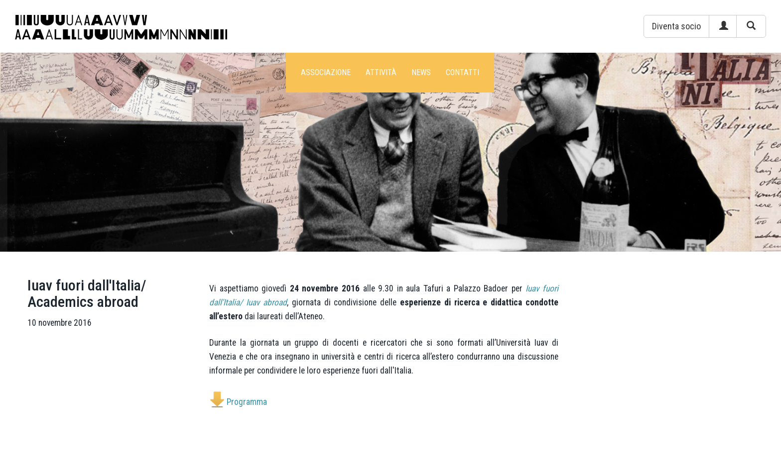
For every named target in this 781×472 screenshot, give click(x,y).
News (421, 72)
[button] (676, 26)
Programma (247, 402)
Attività (381, 72)
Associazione (326, 72)
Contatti (462, 72)
